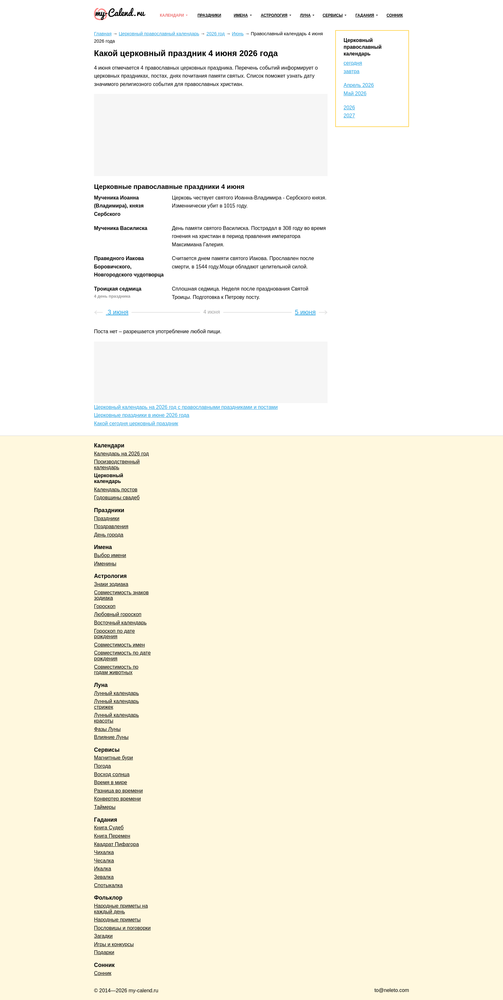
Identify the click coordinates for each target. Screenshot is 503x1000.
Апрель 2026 (359, 85)
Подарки (104, 952)
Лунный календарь (116, 693)
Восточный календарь (120, 622)
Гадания (364, 15)
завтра (352, 71)
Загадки (103, 936)
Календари (172, 15)
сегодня (353, 63)
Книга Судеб (109, 827)
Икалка (102, 868)
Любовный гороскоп (117, 614)
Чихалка (104, 852)
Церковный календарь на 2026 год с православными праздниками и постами (186, 407)
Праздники (209, 15)
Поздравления (111, 526)
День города (108, 535)
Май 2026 (355, 93)
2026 (349, 107)
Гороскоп (104, 606)
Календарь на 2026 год (121, 453)
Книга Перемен (112, 836)
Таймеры (104, 807)
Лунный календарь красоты (116, 718)
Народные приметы (117, 919)
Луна (305, 15)
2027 (349, 115)
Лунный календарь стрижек (116, 704)
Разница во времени (118, 790)
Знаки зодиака (111, 584)
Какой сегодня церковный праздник (136, 423)
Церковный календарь (108, 478)
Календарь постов (115, 489)
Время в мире (110, 782)
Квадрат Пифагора (116, 844)
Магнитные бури (113, 757)
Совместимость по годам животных (116, 669)
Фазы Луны (107, 729)
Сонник (395, 15)
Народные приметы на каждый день (121, 908)
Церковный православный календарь (362, 47)
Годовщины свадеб (117, 497)
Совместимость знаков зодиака (121, 595)
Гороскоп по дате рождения (114, 634)
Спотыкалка (108, 885)
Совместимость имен (119, 645)
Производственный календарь (117, 464)
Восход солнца (112, 774)
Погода (102, 766)
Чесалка (104, 860)
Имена (241, 15)
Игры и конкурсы (114, 944)
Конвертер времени (117, 798)
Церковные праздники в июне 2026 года (141, 415)
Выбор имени (110, 555)
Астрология (274, 15)
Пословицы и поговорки (122, 928)
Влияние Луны (111, 737)
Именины (105, 563)
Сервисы (333, 15)
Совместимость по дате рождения (122, 655)
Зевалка (104, 877)
